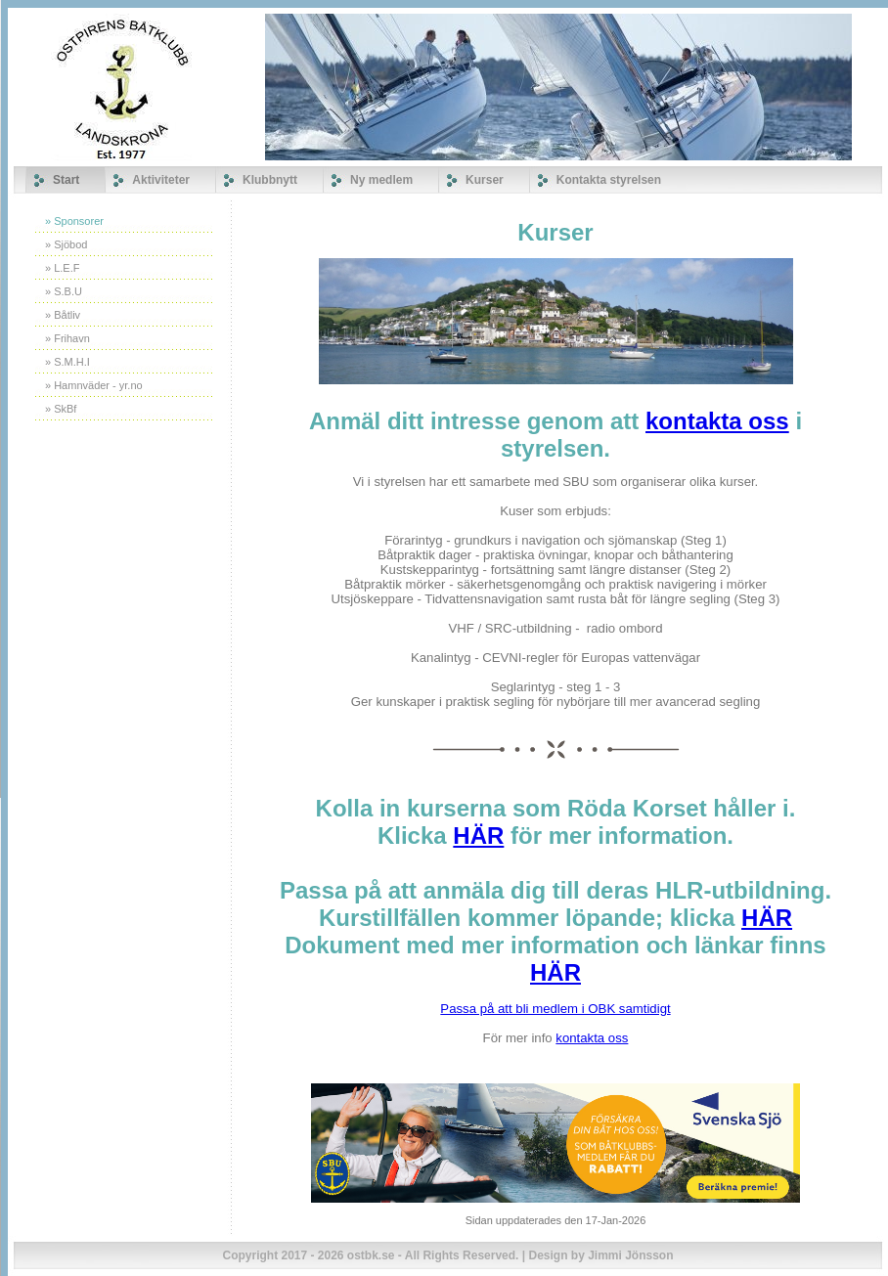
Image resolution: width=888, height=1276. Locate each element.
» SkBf (60, 409)
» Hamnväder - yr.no (94, 385)
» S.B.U (63, 291)
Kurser (485, 180)
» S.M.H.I (67, 362)
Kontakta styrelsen (608, 180)
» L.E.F (62, 268)
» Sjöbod (66, 244)
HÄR (478, 835)
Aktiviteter (161, 180)
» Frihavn (67, 338)
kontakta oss (717, 421)
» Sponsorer (74, 221)
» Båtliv (62, 315)
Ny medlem (381, 180)
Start (66, 180)
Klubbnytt (270, 180)
